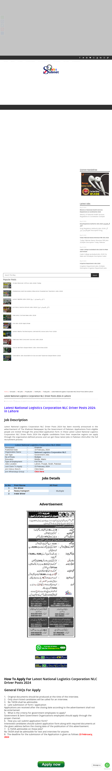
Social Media (76, 61)
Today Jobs (46, 259)
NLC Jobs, (36, 275)
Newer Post (8, 722)
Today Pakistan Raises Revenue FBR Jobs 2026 (94, 239)
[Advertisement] (56, 14)
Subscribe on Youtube (95, 416)
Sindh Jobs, (50, 275)
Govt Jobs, (30, 275)
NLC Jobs (20, 259)
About (12, 61)
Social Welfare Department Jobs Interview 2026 (30, 215)
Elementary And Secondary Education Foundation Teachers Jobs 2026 (38, 159)
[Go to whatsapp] (107, 765)
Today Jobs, (57, 275)
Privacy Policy (30, 61)
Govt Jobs (12, 259)
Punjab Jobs (28, 259)
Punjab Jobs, (43, 275)
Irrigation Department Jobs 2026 (90, 265)
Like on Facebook (95, 399)
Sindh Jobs (37, 259)
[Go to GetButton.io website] (107, 769)
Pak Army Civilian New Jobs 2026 (24, 183)
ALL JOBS (66, 61)
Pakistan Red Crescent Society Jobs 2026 (28, 207)
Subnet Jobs (18, 734)
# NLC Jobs (21, 663)
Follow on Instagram (95, 411)
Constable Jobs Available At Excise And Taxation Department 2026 (37, 223)
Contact (20, 61)
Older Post (69, 722)
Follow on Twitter (95, 403)
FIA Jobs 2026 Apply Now (21, 191)
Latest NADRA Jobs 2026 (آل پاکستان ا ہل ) (29, 167)
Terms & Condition (44, 61)
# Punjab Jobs (30, 663)
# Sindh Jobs (40, 663)
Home (6, 61)
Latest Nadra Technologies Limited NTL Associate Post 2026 (35, 199)
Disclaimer (56, 61)
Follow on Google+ (95, 407)
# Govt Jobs (12, 663)
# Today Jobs (50, 663)
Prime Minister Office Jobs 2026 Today (27, 151)
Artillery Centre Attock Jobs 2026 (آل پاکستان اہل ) (31, 175)
